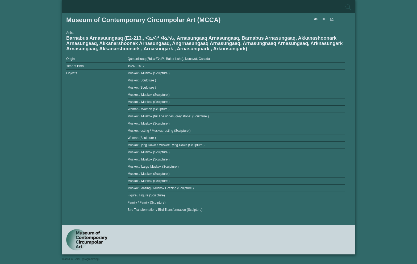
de (316, 19)
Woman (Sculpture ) (142, 138)
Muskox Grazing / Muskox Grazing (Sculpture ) (161, 188)
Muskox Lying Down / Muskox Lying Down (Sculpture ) (166, 145)
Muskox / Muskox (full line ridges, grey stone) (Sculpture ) (168, 116)
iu (324, 19)
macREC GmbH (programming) (80, 259)
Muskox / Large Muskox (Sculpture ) (153, 166)
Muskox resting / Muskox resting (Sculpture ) (159, 131)
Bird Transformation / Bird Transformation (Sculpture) (165, 210)
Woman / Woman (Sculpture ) (149, 109)
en (331, 19)
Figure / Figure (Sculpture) (146, 195)
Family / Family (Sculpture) (147, 202)
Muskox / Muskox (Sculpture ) (149, 73)
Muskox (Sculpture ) (142, 80)
